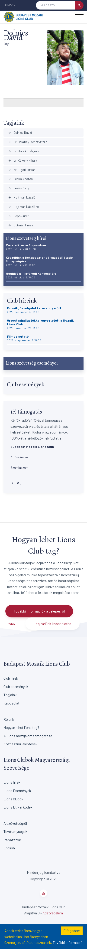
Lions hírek (11, 782)
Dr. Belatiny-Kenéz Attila (27, 142)
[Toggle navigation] (79, 16)
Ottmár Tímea (20, 225)
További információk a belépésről (39, 611)
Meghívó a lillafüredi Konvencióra (31, 275)
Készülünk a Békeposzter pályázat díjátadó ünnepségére (39, 261)
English (9, 848)
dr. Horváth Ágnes (23, 151)
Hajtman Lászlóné (23, 207)
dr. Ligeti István (21, 170)
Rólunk (8, 719)
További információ (68, 942)
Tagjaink (10, 694)
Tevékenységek (15, 831)
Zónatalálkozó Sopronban (26, 247)
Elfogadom (71, 930)
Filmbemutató (24, 338)
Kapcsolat (11, 703)
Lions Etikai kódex (17, 807)
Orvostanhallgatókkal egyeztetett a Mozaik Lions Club (40, 324)
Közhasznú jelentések (20, 744)
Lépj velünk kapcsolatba (52, 623)
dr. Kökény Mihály (22, 160)
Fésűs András (20, 179)
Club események (15, 686)
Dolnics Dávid (20, 132)
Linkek (9, 5)
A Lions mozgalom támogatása (27, 736)
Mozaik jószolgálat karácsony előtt (34, 309)
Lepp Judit (18, 216)
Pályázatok (12, 840)
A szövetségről (15, 823)
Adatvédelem (52, 913)
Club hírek (10, 678)
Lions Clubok (13, 799)
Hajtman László (21, 197)
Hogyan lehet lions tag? (21, 727)
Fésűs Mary (18, 188)
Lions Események (17, 790)
